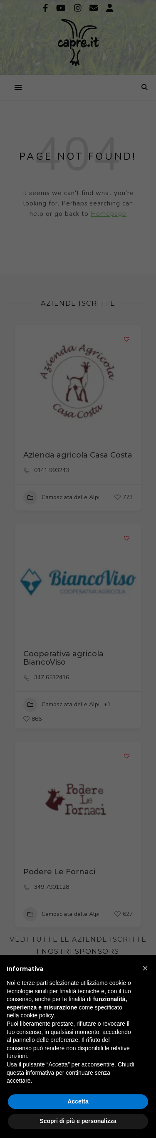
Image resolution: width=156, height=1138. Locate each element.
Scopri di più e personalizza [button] (78, 1121)
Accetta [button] (78, 1101)
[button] (145, 968)
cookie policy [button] (36, 1015)
